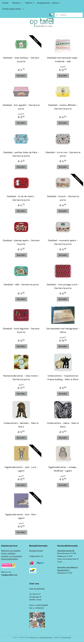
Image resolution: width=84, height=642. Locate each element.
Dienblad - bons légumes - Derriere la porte (21, 330)
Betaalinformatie (36, 550)
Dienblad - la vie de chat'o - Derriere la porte (21, 198)
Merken (17, 3)
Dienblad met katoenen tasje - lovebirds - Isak (63, 59)
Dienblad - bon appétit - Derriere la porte (21, 107)
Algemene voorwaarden (11, 550)
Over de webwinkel (37, 588)
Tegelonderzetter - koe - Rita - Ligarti (21, 516)
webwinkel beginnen (45, 637)
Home (5, 3)
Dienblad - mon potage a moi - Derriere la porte (63, 286)
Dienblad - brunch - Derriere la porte (63, 198)
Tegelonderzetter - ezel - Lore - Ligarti (21, 469)
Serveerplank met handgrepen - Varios (63, 330)
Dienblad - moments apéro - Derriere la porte (63, 242)
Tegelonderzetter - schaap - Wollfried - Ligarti (63, 469)
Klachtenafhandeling (9, 559)
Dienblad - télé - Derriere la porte (21, 284)
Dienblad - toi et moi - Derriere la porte (63, 154)
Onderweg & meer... (13, 9)
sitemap (32, 637)
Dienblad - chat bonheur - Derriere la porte (21, 59)
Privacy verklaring (8, 553)
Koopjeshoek (43, 3)
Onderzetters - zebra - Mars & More (63, 425)
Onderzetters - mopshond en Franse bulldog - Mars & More (62, 377)
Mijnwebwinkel (66, 637)
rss (37, 637)
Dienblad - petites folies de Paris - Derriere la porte (21, 154)
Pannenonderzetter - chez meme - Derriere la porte (21, 377)
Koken (56, 3)
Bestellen (21, 75)
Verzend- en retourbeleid (11, 556)
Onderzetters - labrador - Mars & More (21, 425)
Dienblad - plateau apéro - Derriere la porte (21, 242)
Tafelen (30, 3)
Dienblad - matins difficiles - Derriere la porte (63, 107)
